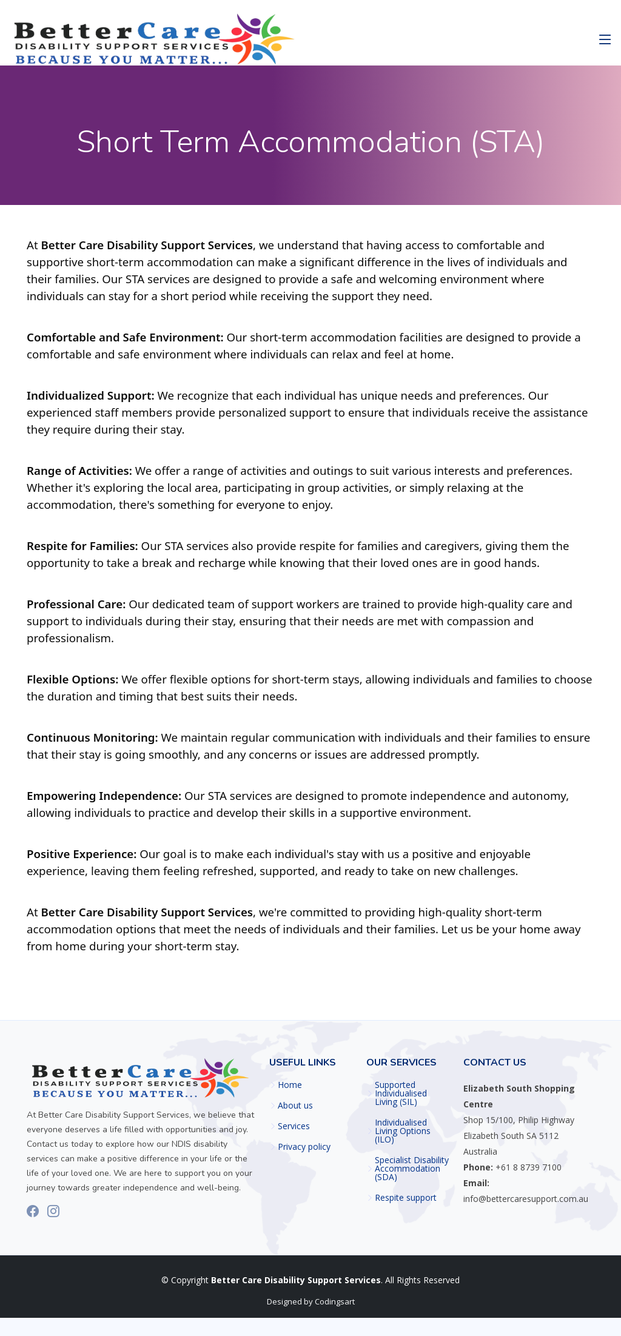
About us (295, 1105)
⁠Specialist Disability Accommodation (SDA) (412, 1168)
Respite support (406, 1197)
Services (294, 1126)
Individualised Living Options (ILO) (403, 1131)
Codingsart (335, 1301)
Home (290, 1085)
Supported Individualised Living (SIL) (401, 1093)
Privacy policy (304, 1147)
